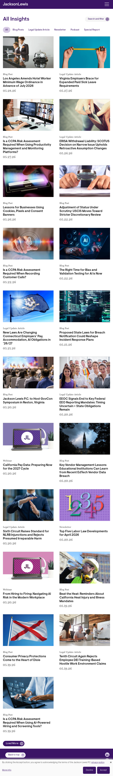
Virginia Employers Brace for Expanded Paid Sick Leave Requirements (79, 82)
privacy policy (97, 762)
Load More (12, 743)
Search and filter (96, 19)
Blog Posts (18, 30)
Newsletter (60, 30)
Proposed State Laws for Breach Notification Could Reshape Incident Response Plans (82, 336)
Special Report (92, 30)
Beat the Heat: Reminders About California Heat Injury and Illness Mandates (81, 598)
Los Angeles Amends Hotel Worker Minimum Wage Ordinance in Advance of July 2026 (27, 82)
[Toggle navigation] (106, 4)
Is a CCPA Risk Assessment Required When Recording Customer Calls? (21, 274)
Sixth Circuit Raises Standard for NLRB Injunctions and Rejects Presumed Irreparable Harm (26, 535)
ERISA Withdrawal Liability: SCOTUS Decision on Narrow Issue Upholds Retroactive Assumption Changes (84, 145)
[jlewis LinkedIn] (107, 754)
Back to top (14, 755)
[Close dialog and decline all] (111, 761)
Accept (103, 770)
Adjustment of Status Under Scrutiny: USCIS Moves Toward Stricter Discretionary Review (80, 211)
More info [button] (6, 770)
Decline (89, 770)
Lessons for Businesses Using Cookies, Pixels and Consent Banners (23, 211)
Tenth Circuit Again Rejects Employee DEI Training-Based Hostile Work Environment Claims (82, 660)
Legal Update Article (39, 30)
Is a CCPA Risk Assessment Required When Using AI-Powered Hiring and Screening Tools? (26, 723)
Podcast (75, 30)
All (6, 30)
